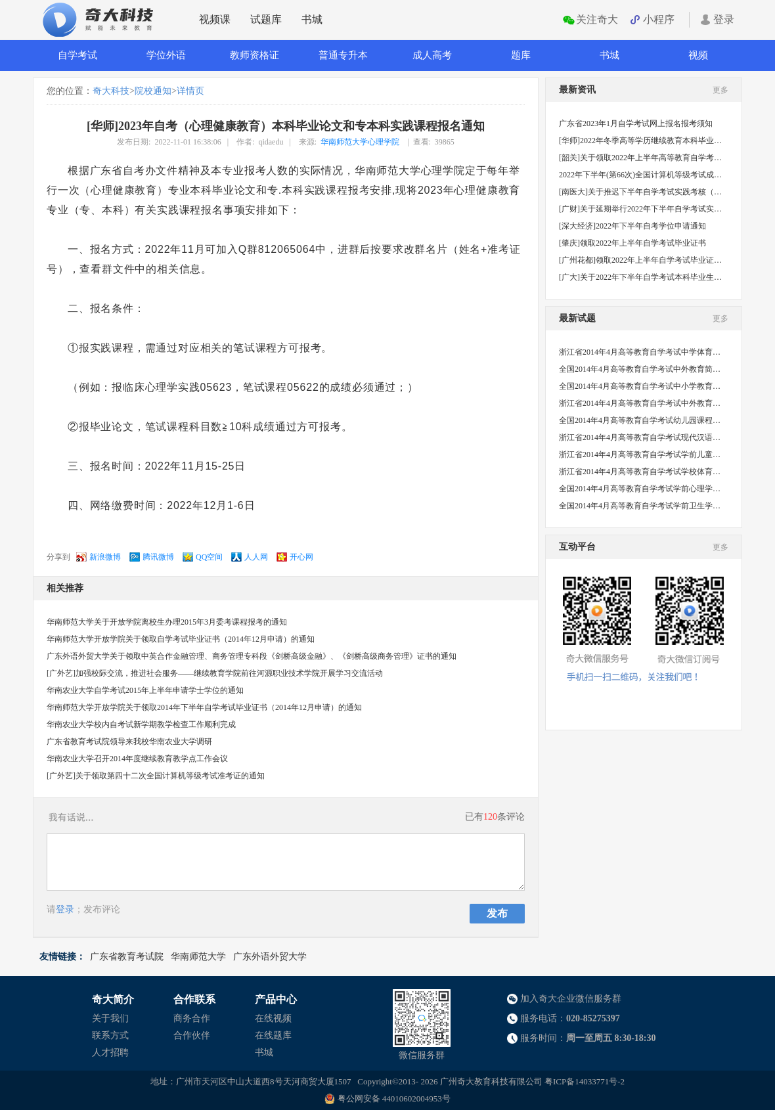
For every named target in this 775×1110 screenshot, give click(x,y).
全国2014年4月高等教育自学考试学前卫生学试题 (640, 505)
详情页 (190, 91)
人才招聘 (110, 1052)
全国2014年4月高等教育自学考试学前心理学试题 (640, 488)
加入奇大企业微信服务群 (570, 999)
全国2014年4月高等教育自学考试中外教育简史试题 (640, 369)
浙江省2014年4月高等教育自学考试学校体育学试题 (640, 471)
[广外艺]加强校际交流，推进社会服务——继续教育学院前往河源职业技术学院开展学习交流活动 (215, 673)
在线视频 (273, 1018)
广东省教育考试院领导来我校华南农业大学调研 (129, 741)
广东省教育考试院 (127, 957)
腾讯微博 (158, 557)
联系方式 (110, 1035)
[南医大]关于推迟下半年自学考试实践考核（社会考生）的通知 (640, 191)
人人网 (256, 557)
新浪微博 (105, 557)
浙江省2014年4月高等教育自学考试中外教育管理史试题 (640, 403)
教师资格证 (254, 55)
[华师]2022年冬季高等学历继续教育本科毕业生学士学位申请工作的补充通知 (640, 140)
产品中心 (276, 999)
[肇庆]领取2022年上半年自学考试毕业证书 (632, 243)
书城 (311, 19)
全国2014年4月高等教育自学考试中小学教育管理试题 (640, 386)
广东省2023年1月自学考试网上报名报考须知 (636, 123)
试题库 (266, 19)
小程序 (659, 19)
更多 (720, 90)
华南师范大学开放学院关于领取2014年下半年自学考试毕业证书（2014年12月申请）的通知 (204, 707)
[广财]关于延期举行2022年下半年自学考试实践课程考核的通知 (640, 208)
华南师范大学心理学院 (360, 141)
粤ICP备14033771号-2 (584, 1081)
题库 (521, 55)
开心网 (301, 557)
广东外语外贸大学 (270, 957)
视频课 (215, 19)
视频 (698, 55)
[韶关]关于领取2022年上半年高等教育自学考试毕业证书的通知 (640, 157)
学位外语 (166, 55)
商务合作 (191, 1018)
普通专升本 (343, 55)
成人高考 (432, 55)
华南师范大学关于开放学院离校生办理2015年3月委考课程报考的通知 (167, 622)
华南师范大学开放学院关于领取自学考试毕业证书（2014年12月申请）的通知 (181, 639)
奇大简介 (113, 999)
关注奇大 (597, 19)
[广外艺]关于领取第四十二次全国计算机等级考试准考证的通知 (156, 775)
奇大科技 (111, 91)
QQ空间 (209, 557)
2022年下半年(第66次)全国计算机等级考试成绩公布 (640, 174)
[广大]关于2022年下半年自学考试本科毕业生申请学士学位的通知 (640, 277)
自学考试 (77, 55)
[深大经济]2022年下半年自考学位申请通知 (632, 226)
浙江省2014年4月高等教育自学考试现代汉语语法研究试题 (640, 437)
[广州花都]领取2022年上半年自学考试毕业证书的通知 (640, 260)
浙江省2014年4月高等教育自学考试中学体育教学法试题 (640, 352)
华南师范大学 (198, 957)
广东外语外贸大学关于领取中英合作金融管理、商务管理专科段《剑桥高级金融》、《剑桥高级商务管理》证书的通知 (251, 656)
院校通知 (153, 91)
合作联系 (194, 999)
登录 (723, 19)
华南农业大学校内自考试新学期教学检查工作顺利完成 (141, 724)
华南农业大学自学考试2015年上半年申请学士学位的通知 (145, 690)
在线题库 (273, 1035)
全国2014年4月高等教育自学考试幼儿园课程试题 (640, 420)
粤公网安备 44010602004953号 (394, 1098)
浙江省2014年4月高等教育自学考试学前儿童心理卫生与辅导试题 (640, 454)
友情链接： (62, 957)
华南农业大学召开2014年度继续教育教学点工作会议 (137, 758)
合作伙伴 (191, 1035)
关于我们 (110, 1018)
